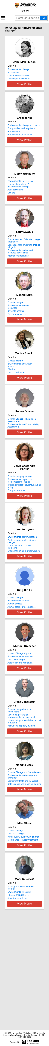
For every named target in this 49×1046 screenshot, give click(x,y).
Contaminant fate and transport (22, 872)
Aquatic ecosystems (17, 1007)
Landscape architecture (18, 81)
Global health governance (20, 147)
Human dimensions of (18, 208)
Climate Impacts (19, 731)
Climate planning (19, 534)
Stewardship (20, 734)
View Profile (24, 94)
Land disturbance (15, 413)
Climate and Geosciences (24, 863)
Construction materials (18, 78)
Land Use (16, 738)
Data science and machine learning (24, 875)
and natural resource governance (20, 282)
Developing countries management (21, 804)
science (18, 668)
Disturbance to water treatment (22, 938)
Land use (15, 932)
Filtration (11, 410)
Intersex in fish (18, 1004)
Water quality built (23, 935)
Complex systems (16, 548)
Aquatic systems (15, 213)
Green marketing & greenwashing (24, 614)
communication (22, 600)
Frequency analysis (16, 348)
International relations (18, 286)
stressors (19, 1000)
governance (20, 204)
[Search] (43, 18)
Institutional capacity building (21, 814)
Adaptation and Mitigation (20, 741)
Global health (13, 144)
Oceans (11, 216)
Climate (15, 336)
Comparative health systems (21, 141)
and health (23, 138)
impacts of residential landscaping (19, 538)
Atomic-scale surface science (21, 675)
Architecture (13, 75)
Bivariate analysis (15, 344)
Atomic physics (14, 672)
